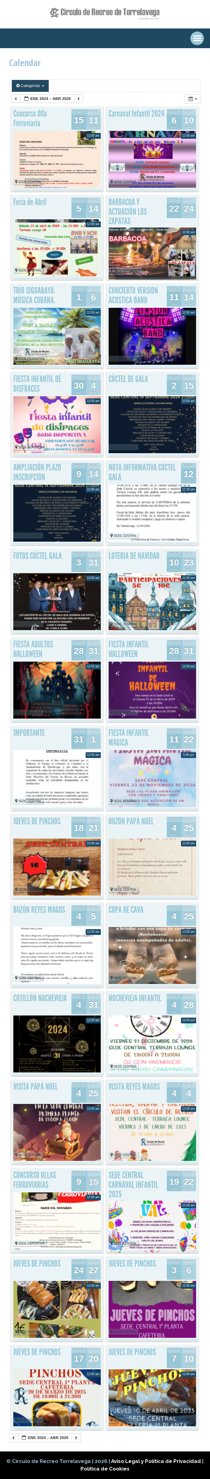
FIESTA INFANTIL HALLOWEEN (129, 649)
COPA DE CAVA (126, 909)
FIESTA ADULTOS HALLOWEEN (33, 649)
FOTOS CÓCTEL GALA (37, 555)
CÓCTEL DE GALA (128, 379)
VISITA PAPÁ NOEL (35, 1086)
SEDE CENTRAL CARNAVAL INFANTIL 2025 (133, 1185)
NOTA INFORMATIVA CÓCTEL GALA (142, 472)
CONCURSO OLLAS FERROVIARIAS (34, 1180)
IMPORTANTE (29, 732)
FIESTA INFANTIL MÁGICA (129, 737)
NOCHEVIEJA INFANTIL (135, 998)
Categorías (30, 85)
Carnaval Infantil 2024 (136, 113)
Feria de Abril (29, 202)
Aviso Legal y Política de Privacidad (156, 1461)
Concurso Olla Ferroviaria (30, 118)
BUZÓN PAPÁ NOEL (131, 821)
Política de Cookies (105, 1469)
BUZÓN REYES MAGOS (39, 909)
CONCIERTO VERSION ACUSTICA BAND (133, 295)
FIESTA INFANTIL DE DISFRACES (37, 384)
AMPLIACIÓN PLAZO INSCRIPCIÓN (37, 472)
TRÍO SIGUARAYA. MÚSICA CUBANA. (34, 295)
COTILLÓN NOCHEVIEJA (40, 998)
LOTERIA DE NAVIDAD (134, 555)
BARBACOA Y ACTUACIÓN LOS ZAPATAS (128, 212)
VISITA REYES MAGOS (134, 1086)
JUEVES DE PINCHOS (37, 821)
